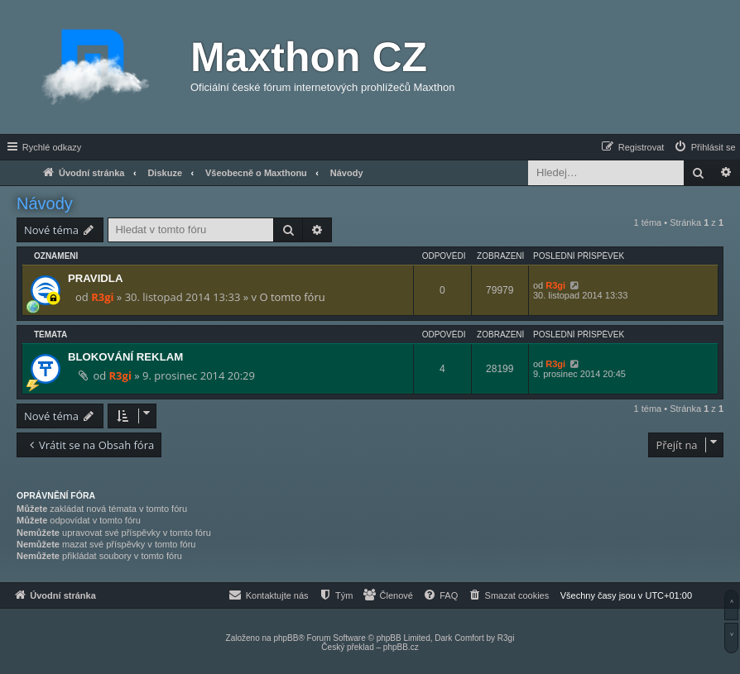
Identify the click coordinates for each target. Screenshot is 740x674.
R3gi (102, 296)
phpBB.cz (401, 647)
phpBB (285, 638)
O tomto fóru (291, 296)
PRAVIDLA (95, 278)
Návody (45, 203)
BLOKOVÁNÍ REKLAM (125, 357)
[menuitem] (704, 147)
